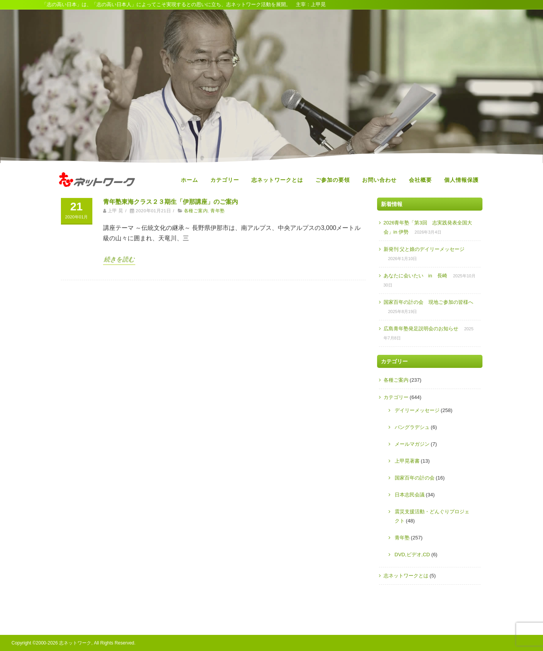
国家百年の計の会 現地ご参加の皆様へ (428, 302)
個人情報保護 (461, 180)
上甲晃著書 (407, 461)
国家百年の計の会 (415, 478)
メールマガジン (412, 444)
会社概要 (420, 180)
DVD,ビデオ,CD (412, 554)
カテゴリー (224, 180)
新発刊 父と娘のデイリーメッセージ (424, 249)
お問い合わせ (379, 180)
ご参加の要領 (332, 180)
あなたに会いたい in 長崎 (415, 276)
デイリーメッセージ (417, 410)
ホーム (189, 180)
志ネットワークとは (277, 180)
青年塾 (402, 538)
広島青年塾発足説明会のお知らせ (421, 328)
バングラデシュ (412, 427)
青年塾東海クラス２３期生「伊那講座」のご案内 (170, 298)
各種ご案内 (396, 380)
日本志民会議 (410, 495)
